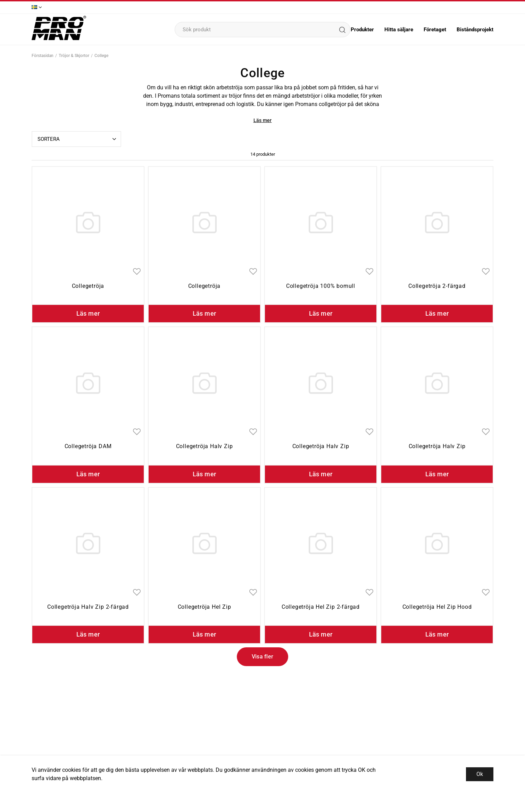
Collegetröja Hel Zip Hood (437, 607)
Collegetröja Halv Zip (204, 446)
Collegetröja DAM (88, 446)
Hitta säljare (398, 29)
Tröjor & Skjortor (74, 55)
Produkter (362, 29)
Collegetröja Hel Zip (204, 607)
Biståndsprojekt (475, 29)
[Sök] (342, 29)
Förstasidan (42, 55)
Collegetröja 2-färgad (437, 286)
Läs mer (262, 120)
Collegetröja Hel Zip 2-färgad (321, 607)
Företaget (435, 29)
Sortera (78, 139)
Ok (479, 774)
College (101, 55)
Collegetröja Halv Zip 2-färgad (88, 607)
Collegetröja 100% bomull (320, 286)
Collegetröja (88, 286)
